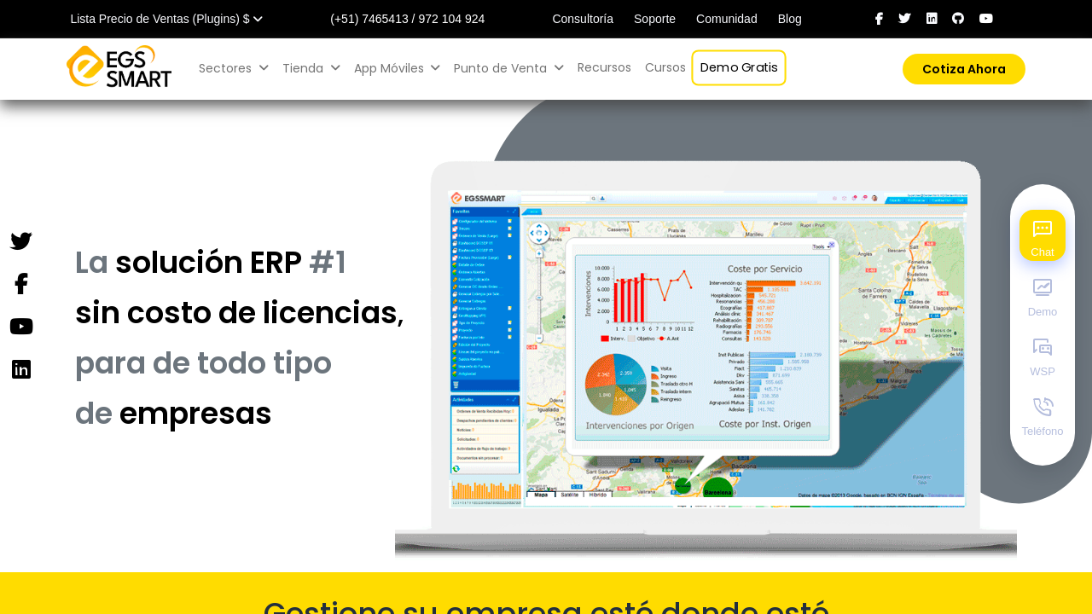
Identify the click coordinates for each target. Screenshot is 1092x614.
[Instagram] (20, 370)
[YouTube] (20, 327)
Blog (790, 19)
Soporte (655, 19)
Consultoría (582, 19)
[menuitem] (604, 68)
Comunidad (727, 19)
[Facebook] (20, 284)
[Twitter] (20, 242)
